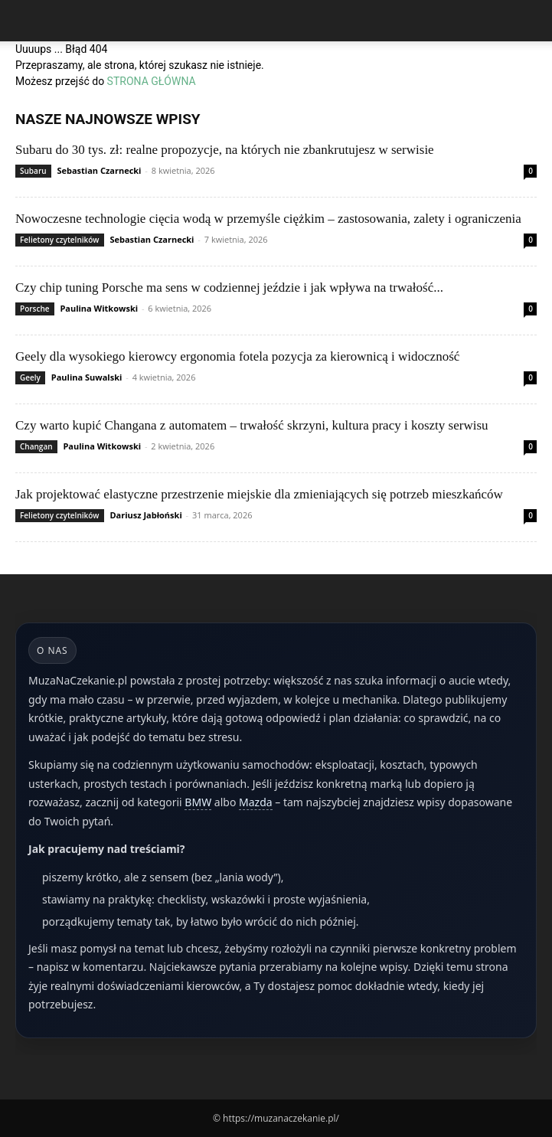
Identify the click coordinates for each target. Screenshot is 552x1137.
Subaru (33, 170)
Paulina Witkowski (99, 308)
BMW (198, 802)
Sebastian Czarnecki (99, 170)
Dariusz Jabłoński (145, 515)
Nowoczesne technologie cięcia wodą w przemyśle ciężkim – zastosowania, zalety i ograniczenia (268, 218)
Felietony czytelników (60, 239)
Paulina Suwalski (86, 377)
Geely (30, 377)
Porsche (35, 308)
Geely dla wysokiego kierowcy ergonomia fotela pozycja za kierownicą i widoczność (237, 356)
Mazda (256, 802)
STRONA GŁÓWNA (151, 81)
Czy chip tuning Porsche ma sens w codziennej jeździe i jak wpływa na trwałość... (229, 287)
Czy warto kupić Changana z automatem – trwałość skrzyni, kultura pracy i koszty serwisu (251, 425)
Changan (36, 446)
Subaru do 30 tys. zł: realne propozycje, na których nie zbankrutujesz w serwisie (224, 149)
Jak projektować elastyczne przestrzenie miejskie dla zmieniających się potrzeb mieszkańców (259, 494)
